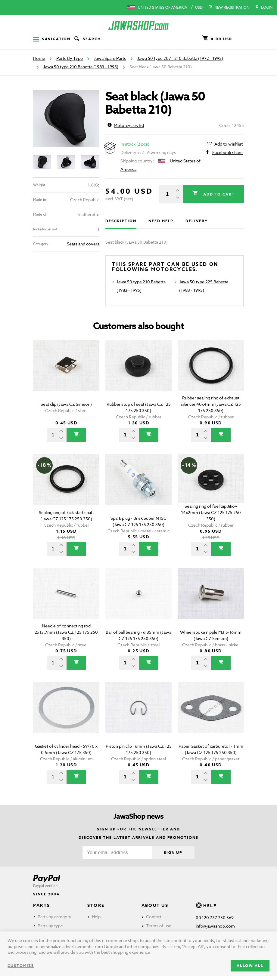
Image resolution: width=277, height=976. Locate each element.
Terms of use (158, 925)
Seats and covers (83, 244)
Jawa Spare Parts (110, 58)
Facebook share (227, 152)
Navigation (51, 39)
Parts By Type (69, 58)
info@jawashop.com (215, 926)
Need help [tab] (160, 220)
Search (87, 39)
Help (96, 916)
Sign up (173, 852)
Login (263, 7)
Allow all (250, 965)
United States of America (162, 7)
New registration (229, 7)
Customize (21, 965)
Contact (153, 916)
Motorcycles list (125, 125)
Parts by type (50, 925)
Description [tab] (120, 220)
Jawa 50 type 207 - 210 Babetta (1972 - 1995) (180, 58)
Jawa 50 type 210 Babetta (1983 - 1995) (80, 66)
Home (39, 58)
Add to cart (218, 194)
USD (199, 7)
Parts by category (54, 916)
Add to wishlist (228, 144)
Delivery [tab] (196, 220)
